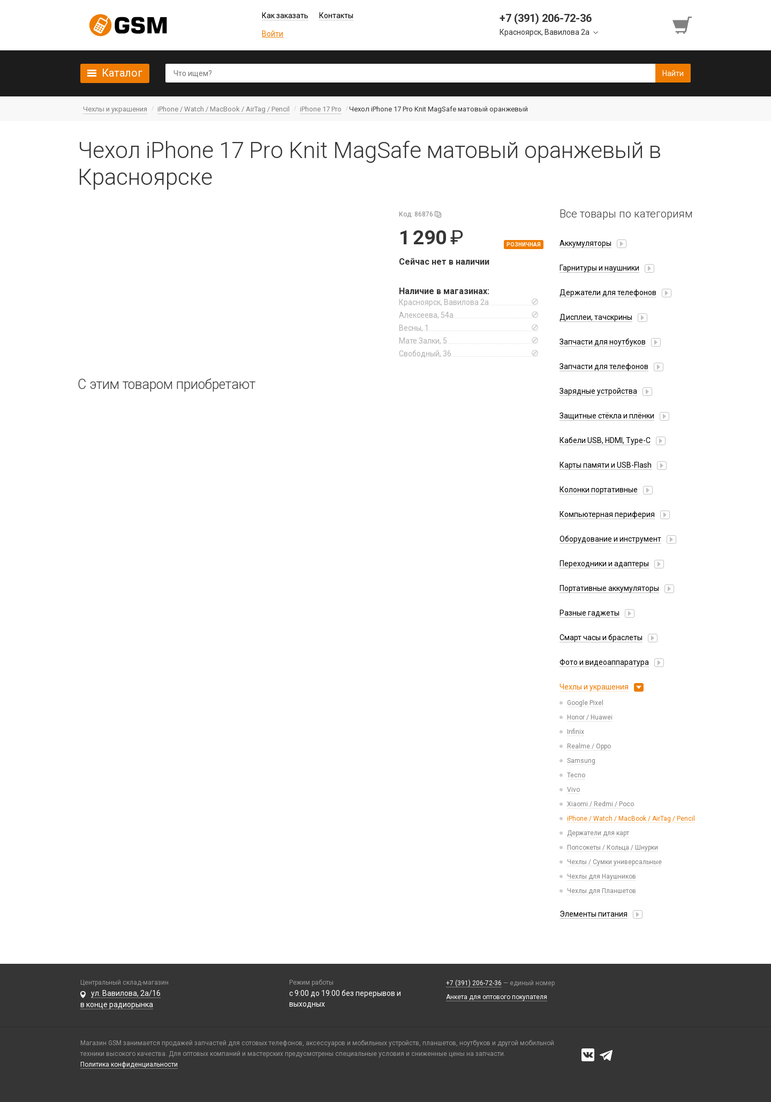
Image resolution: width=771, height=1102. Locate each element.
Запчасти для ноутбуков (603, 342)
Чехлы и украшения (594, 687)
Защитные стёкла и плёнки (607, 415)
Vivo (573, 789)
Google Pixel (585, 703)
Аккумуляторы (585, 243)
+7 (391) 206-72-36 (474, 983)
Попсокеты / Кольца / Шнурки (612, 847)
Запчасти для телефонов (604, 366)
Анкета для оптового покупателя (496, 997)
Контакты (336, 15)
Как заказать (285, 15)
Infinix (575, 732)
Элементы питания (594, 914)
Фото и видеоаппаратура (604, 662)
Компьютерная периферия (607, 514)
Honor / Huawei (590, 717)
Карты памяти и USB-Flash (606, 465)
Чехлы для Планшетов (601, 891)
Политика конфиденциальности (129, 1064)
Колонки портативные (599, 489)
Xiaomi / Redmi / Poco (600, 804)
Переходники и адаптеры (604, 563)
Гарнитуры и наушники (599, 268)
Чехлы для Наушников (601, 876)
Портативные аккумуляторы (609, 588)
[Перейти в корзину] (683, 25)
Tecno (576, 775)
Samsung (581, 760)
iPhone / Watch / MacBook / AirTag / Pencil (631, 818)
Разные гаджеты (589, 613)
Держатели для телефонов (608, 292)
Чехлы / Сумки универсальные (614, 862)
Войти (272, 33)
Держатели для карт (598, 833)
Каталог (122, 72)
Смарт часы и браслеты (601, 637)
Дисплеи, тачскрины (596, 317)
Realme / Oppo (589, 746)
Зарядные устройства (598, 391)
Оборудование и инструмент (610, 539)
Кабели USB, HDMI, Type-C (605, 440)
